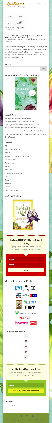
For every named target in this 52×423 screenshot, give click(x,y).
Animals (7, 153)
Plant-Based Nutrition (12, 149)
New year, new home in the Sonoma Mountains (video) (24, 131)
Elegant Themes (21, 420)
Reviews (8, 183)
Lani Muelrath (12, 39)
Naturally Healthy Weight (13, 173)
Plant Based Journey (12, 190)
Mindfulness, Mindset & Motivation (17, 156)
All (6, 146)
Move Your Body (10, 159)
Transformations (10, 163)
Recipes (8, 187)
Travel (7, 180)
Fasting (7, 166)
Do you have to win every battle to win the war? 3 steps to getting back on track (24, 36)
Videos (7, 176)
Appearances (9, 170)
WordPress (41, 420)
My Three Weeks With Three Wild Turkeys (19, 121)
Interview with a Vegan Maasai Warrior (18, 118)
